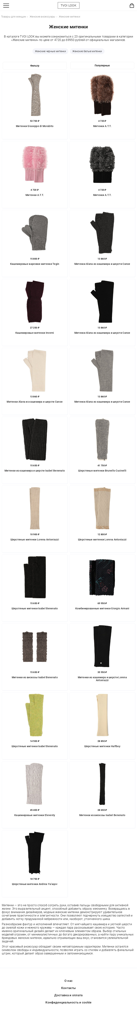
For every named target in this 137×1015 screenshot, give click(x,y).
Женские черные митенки (50, 51)
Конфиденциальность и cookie (68, 1002)
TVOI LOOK (68, 5)
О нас (68, 981)
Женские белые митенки (87, 51)
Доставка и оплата (68, 995)
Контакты (68, 988)
